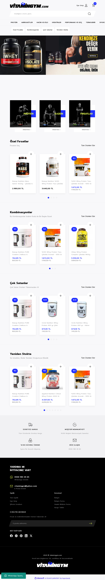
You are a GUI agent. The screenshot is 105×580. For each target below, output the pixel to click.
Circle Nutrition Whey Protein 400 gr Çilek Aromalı (50, 324)
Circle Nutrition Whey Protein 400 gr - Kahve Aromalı (80, 324)
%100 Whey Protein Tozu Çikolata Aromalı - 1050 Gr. (81, 182)
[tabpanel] (23, 174)
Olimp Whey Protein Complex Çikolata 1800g (80, 253)
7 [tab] (60, 410)
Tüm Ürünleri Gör (88, 145)
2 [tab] (51, 197)
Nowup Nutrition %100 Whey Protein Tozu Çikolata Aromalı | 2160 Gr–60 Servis (52, 182)
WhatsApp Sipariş (13, 575)
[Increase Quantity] (30, 154)
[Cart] (93, 5)
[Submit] (90, 523)
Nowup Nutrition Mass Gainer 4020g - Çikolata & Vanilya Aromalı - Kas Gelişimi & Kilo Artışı (22, 182)
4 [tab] (56, 197)
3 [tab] (54, 197)
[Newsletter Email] (52, 523)
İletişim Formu (59, 501)
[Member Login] (82, 5)
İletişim (56, 498)
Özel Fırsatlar (18, 30)
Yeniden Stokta (62, 30)
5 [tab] (55, 410)
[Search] (52, 14)
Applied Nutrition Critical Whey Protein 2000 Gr (51, 395)
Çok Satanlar (47, 30)
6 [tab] (58, 410)
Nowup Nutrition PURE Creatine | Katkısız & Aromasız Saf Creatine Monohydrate (20, 253)
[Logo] (29, 5)
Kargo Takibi (59, 507)
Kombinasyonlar (33, 30)
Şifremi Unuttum (16, 504)
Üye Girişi (13, 501)
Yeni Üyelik (14, 498)
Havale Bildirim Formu (62, 504)
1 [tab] (48, 197)
